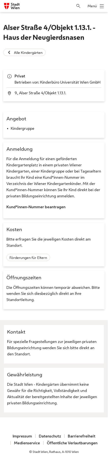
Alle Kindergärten (24, 52)
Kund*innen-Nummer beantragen (35, 207)
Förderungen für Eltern (28, 257)
